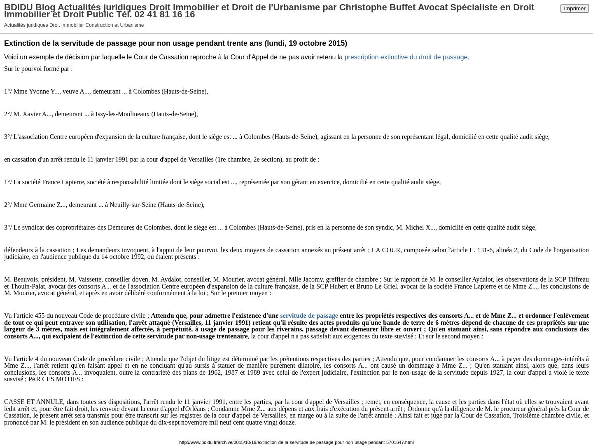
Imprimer (575, 8)
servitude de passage (309, 315)
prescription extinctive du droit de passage (406, 57)
